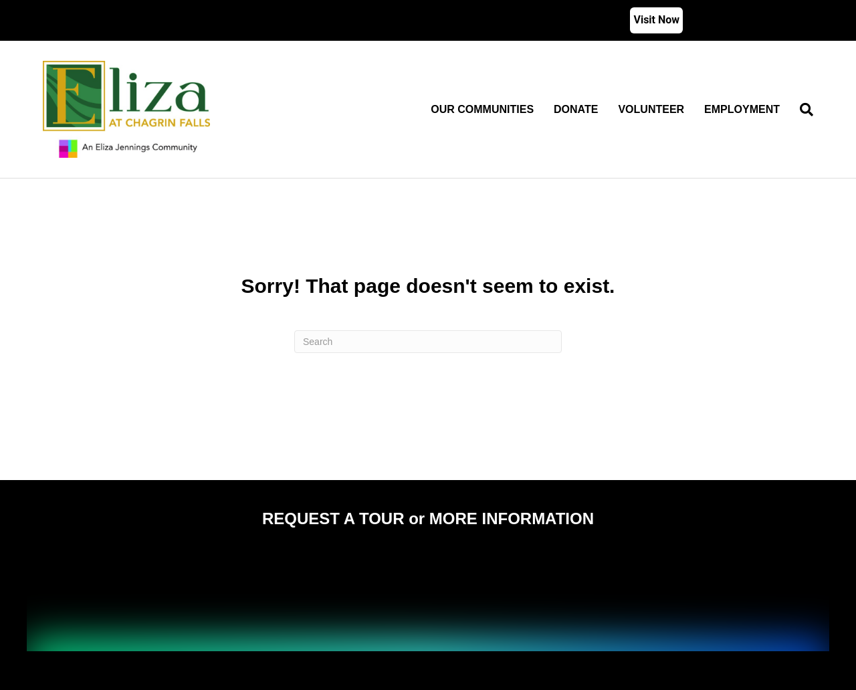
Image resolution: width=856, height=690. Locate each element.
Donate (576, 109)
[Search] (801, 109)
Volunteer (651, 109)
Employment (742, 109)
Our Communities (482, 109)
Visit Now (656, 19)
